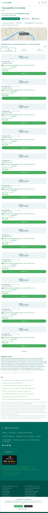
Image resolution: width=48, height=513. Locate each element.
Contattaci (38, 436)
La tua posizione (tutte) (13, 428)
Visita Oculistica (5, 489)
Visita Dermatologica (6, 496)
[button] (45, 2)
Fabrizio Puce (5, 68)
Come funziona (12, 432)
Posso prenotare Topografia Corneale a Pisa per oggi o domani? (18, 394)
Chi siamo (4, 432)
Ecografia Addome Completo (30, 492)
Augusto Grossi (5, 93)
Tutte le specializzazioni (34, 440)
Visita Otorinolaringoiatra (7, 488)
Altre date (24, 351)
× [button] (46, 498)
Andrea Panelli (5, 242)
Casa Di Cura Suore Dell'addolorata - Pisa (13, 65)
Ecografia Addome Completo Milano (32, 491)
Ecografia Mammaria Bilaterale (31, 496)
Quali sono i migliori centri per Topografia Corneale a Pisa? (16, 391)
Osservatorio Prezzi (20, 436)
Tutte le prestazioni (7, 440)
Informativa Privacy (19, 472)
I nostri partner (6, 441)
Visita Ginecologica (6, 492)
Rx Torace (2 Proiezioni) (29, 489)
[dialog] (24, 504)
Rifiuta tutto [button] (28, 506)
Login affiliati (8, 452)
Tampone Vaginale (6, 491)
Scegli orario (24, 73)
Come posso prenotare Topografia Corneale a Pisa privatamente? (18, 388)
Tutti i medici (16, 440)
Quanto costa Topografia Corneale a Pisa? (12, 383)
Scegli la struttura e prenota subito (11, 18)
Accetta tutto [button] (18, 506)
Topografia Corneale (7, 63)
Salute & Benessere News (8, 436)
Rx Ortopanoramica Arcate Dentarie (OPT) (33, 488)
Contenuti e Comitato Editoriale (24, 432)
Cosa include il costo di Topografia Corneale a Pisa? (14, 396)
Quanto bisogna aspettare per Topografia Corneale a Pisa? (16, 385)
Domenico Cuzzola (6, 266)
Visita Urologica (5, 494)
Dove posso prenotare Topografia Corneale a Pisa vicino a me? (17, 380)
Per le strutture (30, 436)
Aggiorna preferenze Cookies (13, 474)
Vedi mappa (14, 66)
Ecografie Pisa (29, 403)
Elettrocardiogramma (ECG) (30, 494)
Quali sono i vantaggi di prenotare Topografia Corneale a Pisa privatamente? (21, 399)
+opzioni (10, 68)
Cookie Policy (4, 474)
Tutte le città (23, 440)
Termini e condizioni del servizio (8, 472)
